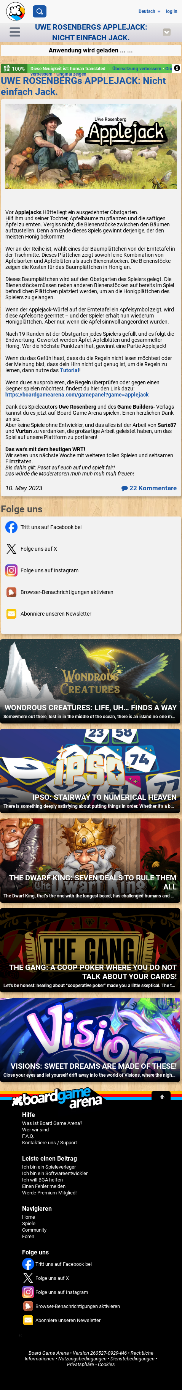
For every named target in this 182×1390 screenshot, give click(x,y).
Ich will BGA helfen (42, 1180)
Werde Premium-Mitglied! (49, 1193)
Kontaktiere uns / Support (49, 1142)
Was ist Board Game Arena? (52, 1123)
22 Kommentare (149, 488)
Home (28, 1217)
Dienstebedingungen (132, 1359)
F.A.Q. (28, 1136)
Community (34, 1230)
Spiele (28, 1223)
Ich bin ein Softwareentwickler (55, 1173)
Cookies (106, 1364)
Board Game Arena (49, 1353)
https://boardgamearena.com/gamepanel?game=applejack (76, 395)
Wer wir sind (35, 1130)
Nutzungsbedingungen (82, 1359)
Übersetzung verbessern (137, 68)
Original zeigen (71, 74)
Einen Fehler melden (43, 1186)
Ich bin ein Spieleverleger (49, 1167)
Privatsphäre (80, 1364)
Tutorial (69, 370)
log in (171, 11)
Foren (28, 1236)
